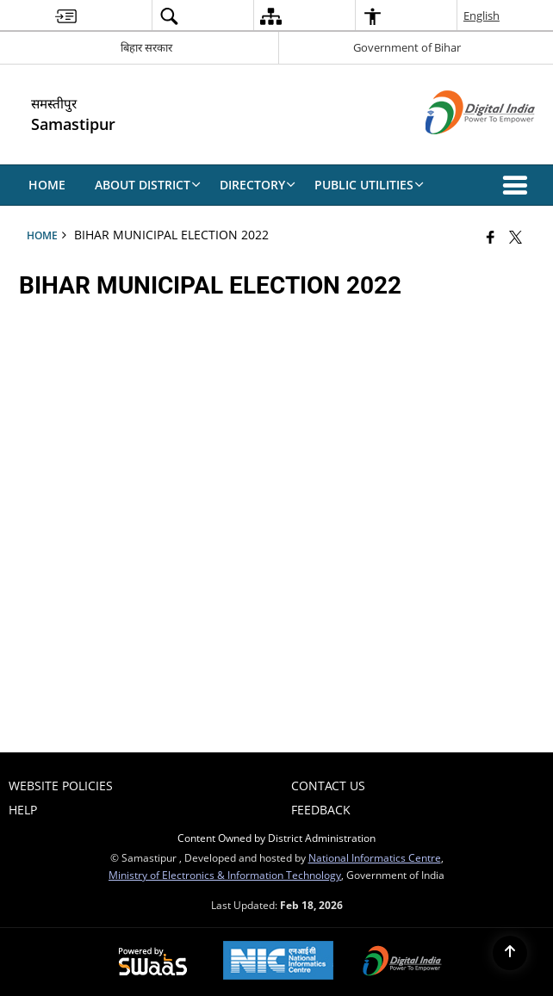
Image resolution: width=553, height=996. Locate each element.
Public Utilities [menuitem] (369, 184)
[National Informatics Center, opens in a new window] (278, 962)
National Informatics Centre (374, 857)
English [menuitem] (481, 15)
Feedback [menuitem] (321, 809)
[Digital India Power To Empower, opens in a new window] (402, 962)
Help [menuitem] (23, 809)
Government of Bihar (407, 47)
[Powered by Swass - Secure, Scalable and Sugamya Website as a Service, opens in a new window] (153, 962)
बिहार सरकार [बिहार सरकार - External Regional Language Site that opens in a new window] (146, 47)
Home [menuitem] (46, 184)
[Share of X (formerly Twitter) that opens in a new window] (515, 237)
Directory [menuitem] (257, 184)
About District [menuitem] (148, 184)
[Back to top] (510, 953)
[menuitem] (65, 16)
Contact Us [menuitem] (328, 785)
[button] (518, 185)
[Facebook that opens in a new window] (490, 237)
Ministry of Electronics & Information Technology (225, 875)
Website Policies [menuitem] (61, 785)
